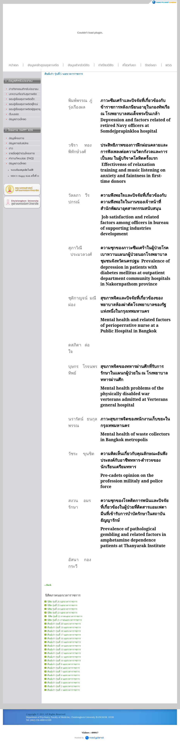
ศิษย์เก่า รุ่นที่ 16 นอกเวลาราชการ (64, 638)
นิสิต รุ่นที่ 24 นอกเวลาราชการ (62, 609)
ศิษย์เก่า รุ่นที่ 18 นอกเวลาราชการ (64, 631)
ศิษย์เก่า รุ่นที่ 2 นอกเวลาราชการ (63, 686)
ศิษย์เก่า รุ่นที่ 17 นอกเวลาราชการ (64, 634)
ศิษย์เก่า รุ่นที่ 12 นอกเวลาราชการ (64, 653)
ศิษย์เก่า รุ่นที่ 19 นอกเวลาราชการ (64, 627)
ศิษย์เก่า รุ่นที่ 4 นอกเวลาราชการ (63, 679)
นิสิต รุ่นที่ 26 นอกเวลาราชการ (62, 601)
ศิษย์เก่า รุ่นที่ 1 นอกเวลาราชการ (63, 690)
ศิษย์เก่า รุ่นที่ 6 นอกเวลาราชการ (63, 675)
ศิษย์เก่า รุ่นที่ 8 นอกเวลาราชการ (63, 668)
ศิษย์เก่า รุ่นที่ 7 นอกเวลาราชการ (63, 671)
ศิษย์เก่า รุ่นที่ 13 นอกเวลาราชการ (64, 649)
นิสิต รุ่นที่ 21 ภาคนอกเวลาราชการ (64, 620)
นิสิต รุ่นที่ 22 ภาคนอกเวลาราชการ (64, 616)
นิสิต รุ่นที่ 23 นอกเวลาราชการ (62, 612)
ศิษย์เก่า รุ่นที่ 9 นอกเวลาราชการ (63, 664)
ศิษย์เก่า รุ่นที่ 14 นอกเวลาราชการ (64, 645)
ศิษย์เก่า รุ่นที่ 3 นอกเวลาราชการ (63, 682)
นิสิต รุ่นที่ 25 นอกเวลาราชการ (62, 605)
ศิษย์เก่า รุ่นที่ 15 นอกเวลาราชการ (64, 642)
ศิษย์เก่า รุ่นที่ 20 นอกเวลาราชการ (64, 623)
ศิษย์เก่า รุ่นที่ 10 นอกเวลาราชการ (64, 660)
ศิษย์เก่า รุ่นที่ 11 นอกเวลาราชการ (64, 657)
